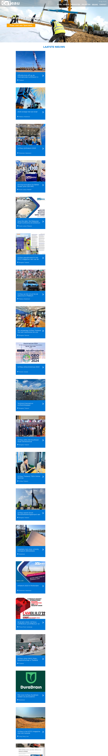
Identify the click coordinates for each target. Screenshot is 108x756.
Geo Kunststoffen (11, 731)
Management (59, 735)
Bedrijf (57, 725)
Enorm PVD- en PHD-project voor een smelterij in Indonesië (45, 741)
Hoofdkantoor (93, 725)
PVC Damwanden (11, 735)
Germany (74, 741)
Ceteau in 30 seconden (62, 733)
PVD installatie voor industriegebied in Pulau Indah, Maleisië (45, 745)
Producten (10, 725)
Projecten (42, 725)
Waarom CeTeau (60, 731)
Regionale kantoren (75, 726)
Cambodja (75, 739)
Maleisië (74, 731)
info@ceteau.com (93, 737)
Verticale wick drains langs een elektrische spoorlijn (45, 730)
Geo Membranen (11, 733)
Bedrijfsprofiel (59, 728)
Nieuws (25, 725)
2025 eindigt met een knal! (28, 733)
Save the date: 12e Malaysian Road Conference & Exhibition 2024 (27, 745)
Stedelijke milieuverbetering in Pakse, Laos (45, 737)
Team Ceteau (59, 737)
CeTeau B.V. (91, 728)
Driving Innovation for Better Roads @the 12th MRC (29, 741)
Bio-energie (9, 728)
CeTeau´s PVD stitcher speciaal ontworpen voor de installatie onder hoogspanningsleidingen (46, 733)
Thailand (74, 735)
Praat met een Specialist (21, 25)
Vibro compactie (11, 741)
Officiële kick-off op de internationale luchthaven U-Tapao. (29, 730)
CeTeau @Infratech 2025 (27, 737)
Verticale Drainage (11, 739)
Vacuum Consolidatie (12, 737)
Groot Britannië (76, 737)
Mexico (74, 733)
